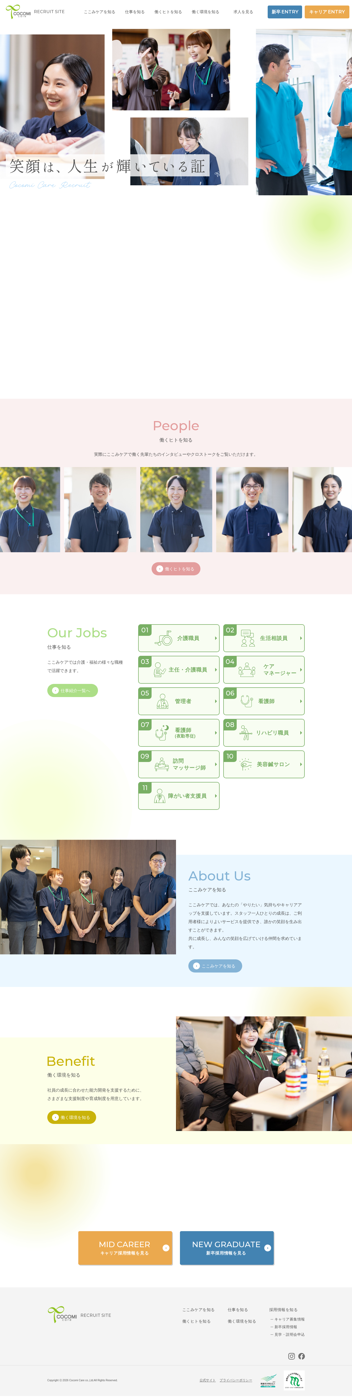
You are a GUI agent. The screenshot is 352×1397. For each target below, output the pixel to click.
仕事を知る (238, 1309)
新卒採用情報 (286, 1327)
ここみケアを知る (198, 1309)
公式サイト (208, 1380)
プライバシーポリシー (236, 1380)
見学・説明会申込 (290, 1334)
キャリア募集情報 (290, 1319)
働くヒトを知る (196, 1321)
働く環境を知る (205, 11)
